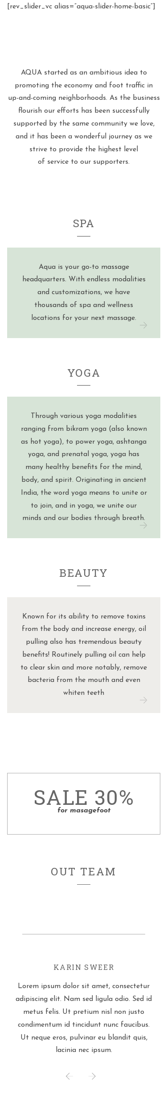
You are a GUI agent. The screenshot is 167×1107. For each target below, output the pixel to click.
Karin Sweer (83, 967)
